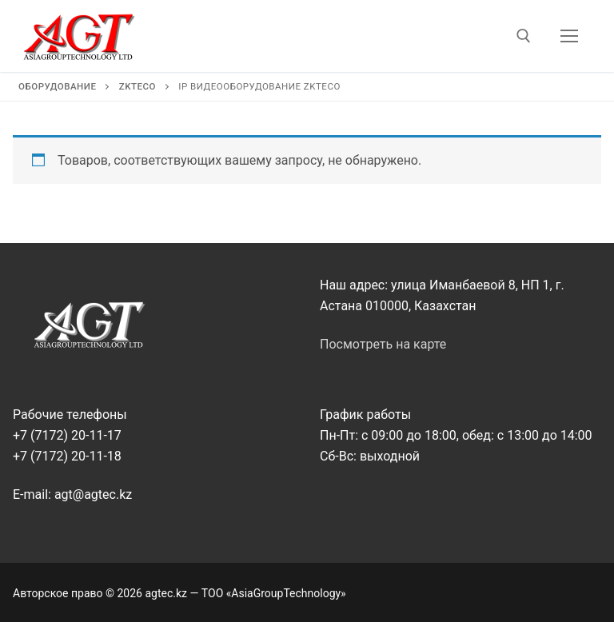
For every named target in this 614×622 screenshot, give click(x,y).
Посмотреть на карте (383, 344)
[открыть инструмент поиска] (523, 36)
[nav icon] (569, 36)
